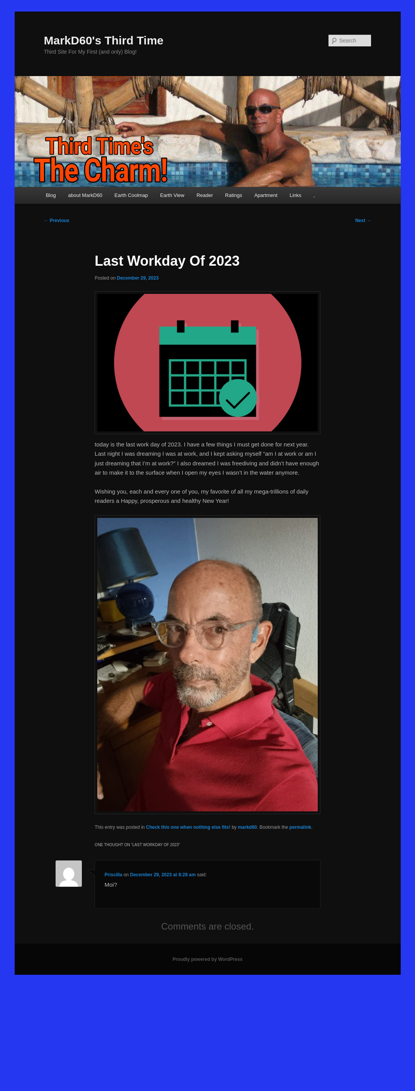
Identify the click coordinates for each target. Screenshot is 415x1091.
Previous (56, 220)
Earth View (172, 195)
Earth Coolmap (131, 195)
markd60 (247, 827)
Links (295, 195)
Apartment (266, 195)
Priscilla (113, 874)
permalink (301, 827)
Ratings (233, 195)
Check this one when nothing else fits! (188, 827)
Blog (51, 195)
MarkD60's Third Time (104, 40)
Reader (204, 195)
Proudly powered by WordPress (207, 959)
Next (363, 220)
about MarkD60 (85, 195)
